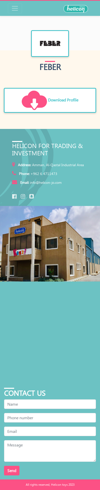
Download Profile (50, 100)
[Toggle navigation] (15, 8)
